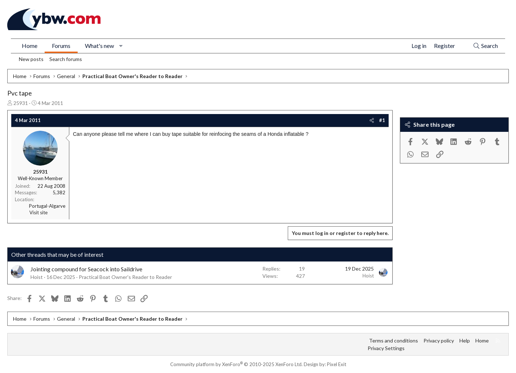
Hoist (36, 277)
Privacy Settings (386, 348)
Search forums (65, 59)
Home (29, 45)
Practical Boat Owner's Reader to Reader (125, 277)
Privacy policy (438, 340)
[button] (121, 46)
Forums (61, 45)
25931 (20, 103)
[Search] (485, 46)
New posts (31, 59)
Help (464, 340)
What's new (99, 45)
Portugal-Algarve (47, 206)
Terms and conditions (393, 340)
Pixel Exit (336, 364)
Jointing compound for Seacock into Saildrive (86, 268)
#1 (382, 120)
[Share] (372, 120)
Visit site (38, 212)
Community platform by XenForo (236, 364)
